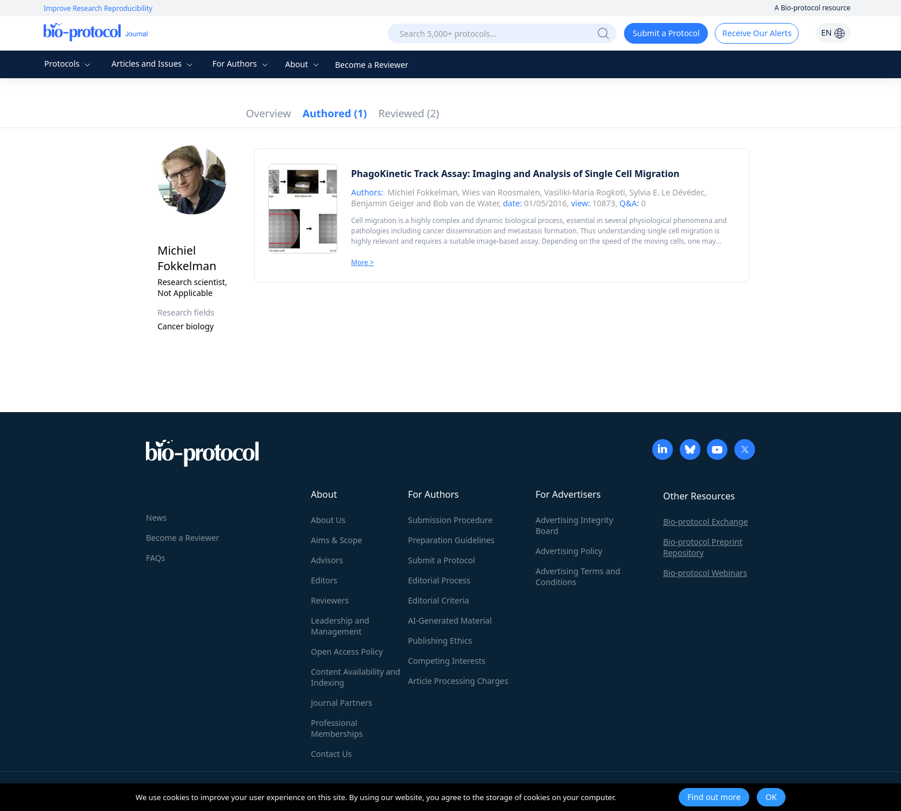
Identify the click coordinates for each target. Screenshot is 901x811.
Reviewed (408, 113)
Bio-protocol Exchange (705, 521)
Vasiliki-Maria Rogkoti (584, 192)
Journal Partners (341, 702)
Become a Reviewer (372, 64)
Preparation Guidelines (451, 540)
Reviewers (330, 600)
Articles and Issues (153, 63)
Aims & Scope (336, 540)
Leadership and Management (340, 626)
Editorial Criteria (438, 600)
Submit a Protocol (666, 33)
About (303, 64)
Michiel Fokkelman (422, 192)
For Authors (241, 63)
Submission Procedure (450, 519)
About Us (328, 519)
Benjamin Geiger (382, 203)
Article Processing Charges (458, 680)
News (156, 517)
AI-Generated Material (450, 620)
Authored (335, 113)
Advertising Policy (569, 550)
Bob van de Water (466, 203)
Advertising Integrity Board (574, 525)
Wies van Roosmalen (501, 192)
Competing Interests (447, 660)
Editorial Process (439, 580)
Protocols (68, 63)
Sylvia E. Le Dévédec (666, 192)
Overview (268, 113)
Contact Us (331, 753)
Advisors (327, 560)
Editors (324, 580)
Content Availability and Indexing (356, 677)
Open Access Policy (347, 651)
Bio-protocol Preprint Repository (702, 547)
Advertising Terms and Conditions (578, 576)
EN (833, 32)
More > (362, 262)
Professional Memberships (337, 728)
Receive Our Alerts (756, 33)
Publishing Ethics (440, 640)
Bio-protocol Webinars (705, 572)
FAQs (155, 557)
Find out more (714, 796)
